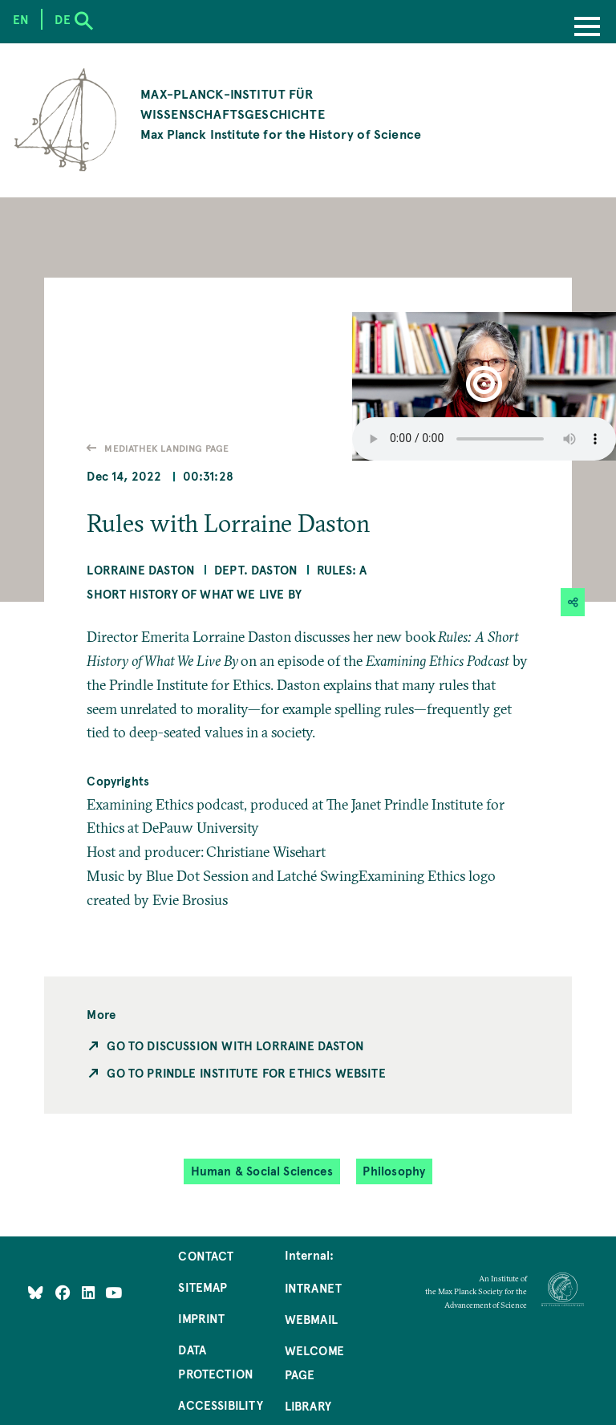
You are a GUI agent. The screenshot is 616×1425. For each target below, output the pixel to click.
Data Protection (215, 1362)
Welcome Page (314, 1362)
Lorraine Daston (141, 570)
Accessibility (220, 1405)
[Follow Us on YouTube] (113, 1293)
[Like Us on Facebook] (64, 1293)
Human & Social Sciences (262, 1171)
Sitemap (202, 1287)
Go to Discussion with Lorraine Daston (235, 1045)
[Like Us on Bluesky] (35, 1293)
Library (308, 1406)
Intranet (313, 1288)
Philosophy (394, 1171)
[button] (484, 386)
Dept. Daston (256, 570)
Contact (205, 1256)
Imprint (201, 1318)
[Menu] (587, 28)
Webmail (311, 1319)
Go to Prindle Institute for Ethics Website (246, 1073)
